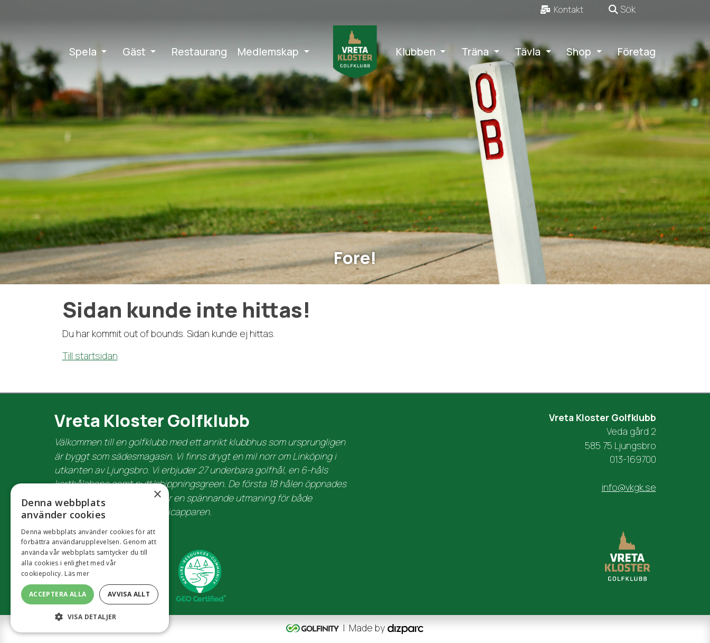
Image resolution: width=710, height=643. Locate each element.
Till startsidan (90, 355)
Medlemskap (268, 52)
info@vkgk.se (629, 487)
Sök (622, 9)
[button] (89, 616)
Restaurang (199, 52)
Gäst (134, 52)
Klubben (416, 52)
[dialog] (90, 557)
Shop (578, 52)
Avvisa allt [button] (129, 594)
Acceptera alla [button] (58, 594)
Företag (637, 52)
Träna (475, 52)
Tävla (528, 52)
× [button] (157, 495)
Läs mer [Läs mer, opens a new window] (76, 573)
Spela (83, 52)
